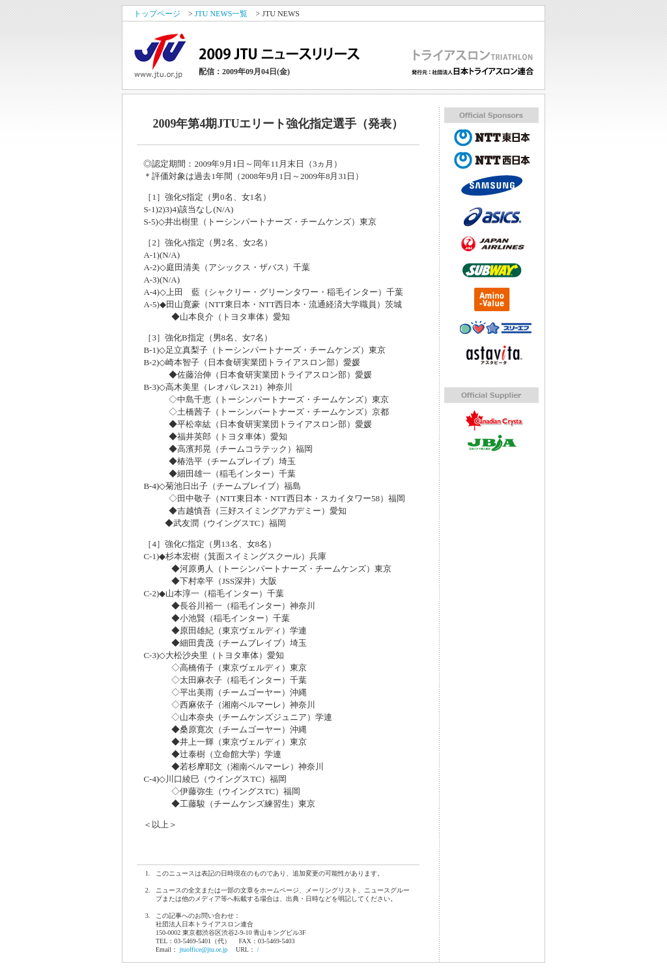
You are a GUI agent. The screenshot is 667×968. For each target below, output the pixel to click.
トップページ (157, 13)
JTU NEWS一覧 (221, 13)
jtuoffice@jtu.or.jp (203, 949)
